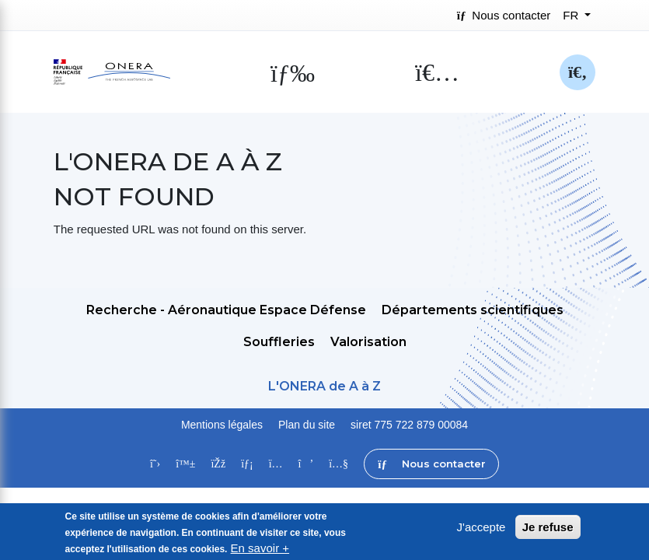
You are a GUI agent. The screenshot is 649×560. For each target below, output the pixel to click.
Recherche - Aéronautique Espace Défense (226, 310)
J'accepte (481, 529)
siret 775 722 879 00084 (409, 424)
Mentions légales (222, 424)
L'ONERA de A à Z (324, 386)
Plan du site (306, 424)
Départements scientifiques (473, 310)
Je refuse (548, 529)
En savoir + (260, 550)
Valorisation (368, 341)
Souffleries (279, 341)
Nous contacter (503, 15)
